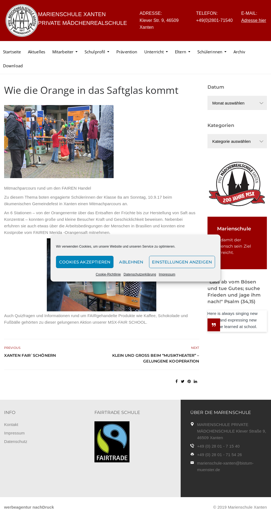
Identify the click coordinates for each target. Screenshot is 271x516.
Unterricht (154, 51)
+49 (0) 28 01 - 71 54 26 (219, 454)
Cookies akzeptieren (85, 262)
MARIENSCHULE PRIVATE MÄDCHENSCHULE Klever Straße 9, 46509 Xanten (231, 431)
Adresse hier (253, 20)
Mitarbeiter (62, 51)
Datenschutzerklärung (139, 274)
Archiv (239, 51)
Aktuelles (36, 51)
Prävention (126, 51)
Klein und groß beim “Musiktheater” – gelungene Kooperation (155, 358)
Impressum (167, 274)
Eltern (180, 51)
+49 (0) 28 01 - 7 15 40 (218, 446)
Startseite (12, 51)
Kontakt (11, 424)
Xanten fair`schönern (30, 355)
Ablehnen (131, 262)
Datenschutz (15, 441)
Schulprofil (95, 51)
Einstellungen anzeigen (182, 262)
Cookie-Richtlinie (108, 274)
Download (13, 65)
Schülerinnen (209, 51)
